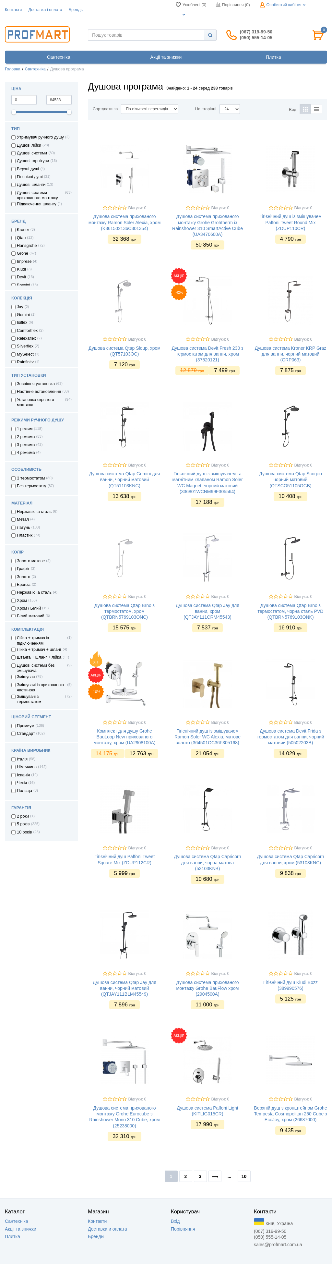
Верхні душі (28, 169)
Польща (24, 790)
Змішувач (26, 677)
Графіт (23, 568)
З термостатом (31, 478)
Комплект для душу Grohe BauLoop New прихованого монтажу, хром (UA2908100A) (125, 736)
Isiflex (22, 322)
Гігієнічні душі (30, 177)
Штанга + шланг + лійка (39, 657)
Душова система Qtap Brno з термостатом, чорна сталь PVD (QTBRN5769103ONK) (291, 611)
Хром (22, 600)
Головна (12, 69)
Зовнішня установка (36, 384)
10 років (24, 832)
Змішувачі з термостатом (29, 699)
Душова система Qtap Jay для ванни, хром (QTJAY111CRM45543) (207, 611)
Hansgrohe (27, 245)
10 (244, 1176)
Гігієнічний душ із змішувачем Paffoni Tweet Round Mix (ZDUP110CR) (290, 222)
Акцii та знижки (20, 1229)
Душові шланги (31, 184)
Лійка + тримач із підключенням (33, 640)
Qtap (21, 238)
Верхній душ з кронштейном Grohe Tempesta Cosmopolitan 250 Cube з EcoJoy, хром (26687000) (290, 1113)
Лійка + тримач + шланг (39, 649)
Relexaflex (26, 338)
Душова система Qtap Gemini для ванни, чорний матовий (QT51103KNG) (124, 479)
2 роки (23, 816)
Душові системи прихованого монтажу (37, 195)
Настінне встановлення (39, 391)
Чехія (22, 783)
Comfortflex (27, 330)
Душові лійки (29, 145)
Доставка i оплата (45, 9)
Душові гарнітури (33, 161)
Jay (20, 307)
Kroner (23, 229)
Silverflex (25, 346)
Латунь (23, 527)
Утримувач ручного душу (40, 137)
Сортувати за (105, 109)
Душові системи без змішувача (35, 668)
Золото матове (31, 561)
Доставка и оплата (107, 1229)
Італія (22, 759)
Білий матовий (30, 616)
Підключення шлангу (36, 204)
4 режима (26, 452)
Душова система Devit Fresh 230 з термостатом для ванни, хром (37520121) (207, 354)
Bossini (23, 285)
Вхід (175, 1221)
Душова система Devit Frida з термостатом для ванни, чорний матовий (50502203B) (290, 736)
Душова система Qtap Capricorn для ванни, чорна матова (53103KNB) (207, 862)
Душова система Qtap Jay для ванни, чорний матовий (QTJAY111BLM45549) (124, 988)
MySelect (25, 354)
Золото (23, 577)
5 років (23, 824)
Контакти (13, 9)
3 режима (26, 445)
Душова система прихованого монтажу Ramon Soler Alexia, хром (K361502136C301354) (125, 222)
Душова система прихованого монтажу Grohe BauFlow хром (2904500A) (207, 988)
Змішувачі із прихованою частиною (40, 687)
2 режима (26, 436)
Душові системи (32, 153)
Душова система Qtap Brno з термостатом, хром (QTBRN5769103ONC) (124, 611)
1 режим (25, 429)
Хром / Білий (29, 608)
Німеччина (27, 767)
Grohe (22, 253)
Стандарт (26, 733)
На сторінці (205, 109)
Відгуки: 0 (137, 208)
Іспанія (23, 775)
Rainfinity (25, 362)
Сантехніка (35, 69)
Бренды (76, 9)
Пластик (24, 535)
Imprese (24, 261)
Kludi (21, 269)
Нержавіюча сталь (34, 511)
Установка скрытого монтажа (35, 402)
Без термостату (31, 486)
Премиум (25, 725)
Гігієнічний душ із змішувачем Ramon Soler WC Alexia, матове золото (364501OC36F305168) (207, 736)
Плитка (12, 1236)
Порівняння (183, 1229)
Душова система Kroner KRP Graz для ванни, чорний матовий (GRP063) (290, 354)
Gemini (23, 314)
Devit (21, 277)
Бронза (23, 584)
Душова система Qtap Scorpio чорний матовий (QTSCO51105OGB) (290, 479)
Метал (23, 519)
